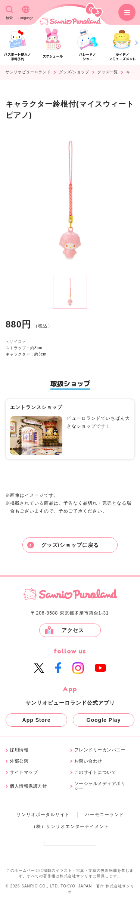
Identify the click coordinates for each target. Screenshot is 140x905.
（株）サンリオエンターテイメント (70, 826)
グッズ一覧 (107, 72)
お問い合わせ (88, 761)
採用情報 (19, 750)
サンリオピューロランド (28, 72)
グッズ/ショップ (74, 72)
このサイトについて (95, 772)
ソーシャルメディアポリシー (100, 786)
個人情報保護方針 (28, 786)
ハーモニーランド (104, 814)
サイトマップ (24, 772)
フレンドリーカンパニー (100, 750)
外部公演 (19, 761)
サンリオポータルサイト (43, 814)
